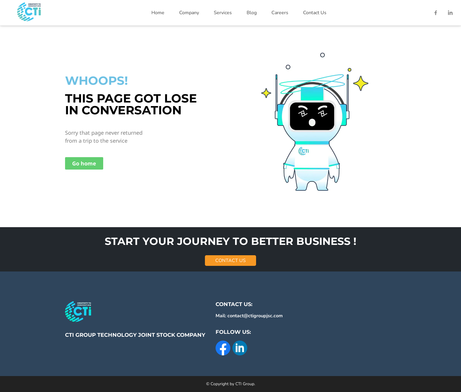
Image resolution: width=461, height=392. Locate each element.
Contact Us (314, 12)
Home (157, 12)
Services (223, 12)
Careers (279, 12)
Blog (252, 12)
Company (189, 12)
